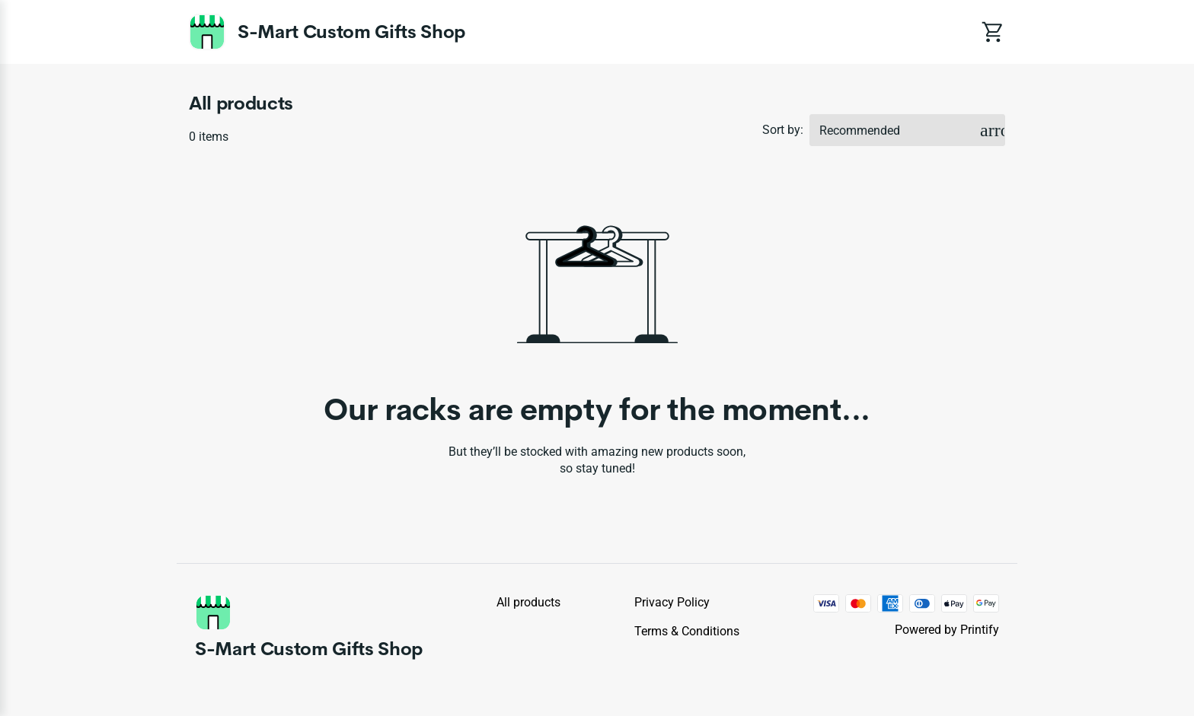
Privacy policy (672, 602)
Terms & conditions (686, 631)
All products (528, 602)
